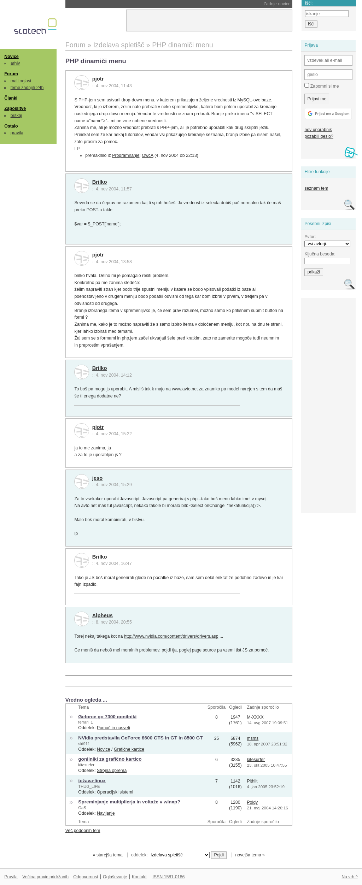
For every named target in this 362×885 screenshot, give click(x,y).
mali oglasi (21, 80)
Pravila (11, 876)
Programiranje (125, 155)
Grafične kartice (129, 749)
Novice (11, 56)
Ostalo (11, 126)
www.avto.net (185, 389)
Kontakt (139, 876)
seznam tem (316, 188)
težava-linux (92, 780)
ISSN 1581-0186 (168, 876)
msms (252, 738)
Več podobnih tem (82, 830)
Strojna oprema (112, 770)
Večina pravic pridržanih (45, 876)
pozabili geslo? (318, 136)
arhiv (15, 63)
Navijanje (106, 813)
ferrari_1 (85, 722)
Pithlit (252, 781)
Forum (11, 73)
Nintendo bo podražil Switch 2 (115, 3)
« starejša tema (108, 854)
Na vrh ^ (349, 876)
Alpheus (102, 615)
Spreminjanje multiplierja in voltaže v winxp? (129, 801)
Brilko (99, 182)
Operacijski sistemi (115, 792)
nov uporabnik (318, 129)
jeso (97, 478)
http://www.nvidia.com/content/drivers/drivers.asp (171, 636)
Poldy (252, 802)
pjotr (98, 79)
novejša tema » (250, 854)
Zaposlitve (15, 108)
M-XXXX (255, 717)
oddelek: (170, 854)
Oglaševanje (115, 876)
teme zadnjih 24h (27, 87)
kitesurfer (86, 765)
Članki (10, 98)
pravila (17, 132)
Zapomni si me (321, 86)
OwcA (147, 155)
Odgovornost (85, 876)
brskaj (16, 115)
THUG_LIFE (89, 786)
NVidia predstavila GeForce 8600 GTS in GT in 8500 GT (140, 738)
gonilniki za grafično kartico (109, 759)
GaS (82, 808)
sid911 (84, 744)
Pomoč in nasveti (113, 727)
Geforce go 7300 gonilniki (107, 716)
